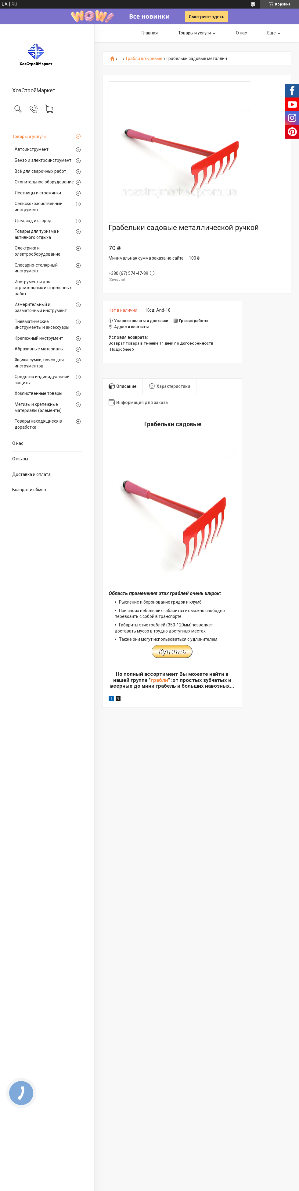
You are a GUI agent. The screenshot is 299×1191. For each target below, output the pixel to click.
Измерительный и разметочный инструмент (41, 307)
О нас (17, 443)
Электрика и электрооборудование (37, 251)
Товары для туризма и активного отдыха (37, 234)
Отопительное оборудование (44, 181)
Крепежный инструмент (39, 338)
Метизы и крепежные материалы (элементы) (38, 407)
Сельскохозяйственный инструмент (39, 206)
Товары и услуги (29, 136)
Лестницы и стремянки (38, 192)
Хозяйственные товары (38, 393)
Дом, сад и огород (33, 220)
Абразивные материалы (39, 348)
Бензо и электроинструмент (43, 160)
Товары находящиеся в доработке (38, 424)
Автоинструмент (32, 149)
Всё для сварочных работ (40, 171)
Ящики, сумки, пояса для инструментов (39, 362)
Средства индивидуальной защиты (42, 379)
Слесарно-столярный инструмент (36, 268)
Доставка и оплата (31, 474)
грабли (159, 680)
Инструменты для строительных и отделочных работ (43, 287)
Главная (150, 32)
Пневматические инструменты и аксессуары (42, 324)
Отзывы (20, 458)
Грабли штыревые (144, 58)
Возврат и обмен (29, 489)
